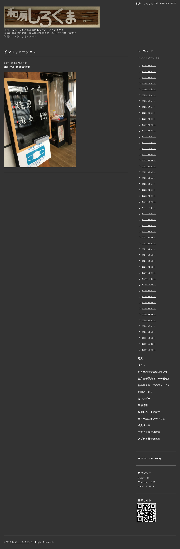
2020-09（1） (149, 290)
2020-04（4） (149, 314)
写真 (140, 358)
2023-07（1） (149, 107)
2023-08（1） (149, 101)
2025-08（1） (149, 71)
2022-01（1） (149, 196)
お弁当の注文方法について (153, 372)
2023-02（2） (149, 125)
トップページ (145, 51)
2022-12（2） (149, 136)
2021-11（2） (149, 207)
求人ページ (144, 425)
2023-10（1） (149, 95)
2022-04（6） (149, 178)
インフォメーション (149, 58)
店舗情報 (143, 405)
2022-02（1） (149, 190)
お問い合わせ (145, 392)
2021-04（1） (149, 249)
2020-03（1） (149, 320)
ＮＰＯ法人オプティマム (151, 418)
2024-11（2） (149, 89)
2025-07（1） (149, 77)
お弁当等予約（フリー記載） (154, 378)
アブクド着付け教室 (149, 432)
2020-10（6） (149, 284)
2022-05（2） (149, 172)
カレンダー (144, 398)
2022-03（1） (149, 184)
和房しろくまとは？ (149, 412)
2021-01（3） (149, 267)
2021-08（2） (149, 225)
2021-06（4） (149, 237)
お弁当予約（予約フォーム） (154, 385)
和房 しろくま (20, 542)
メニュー (143, 365)
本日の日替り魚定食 (17, 67)
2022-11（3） (149, 142)
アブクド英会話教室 (149, 438)
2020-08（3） (149, 296)
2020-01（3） (149, 332)
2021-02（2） (149, 261)
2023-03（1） (149, 119)
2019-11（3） (149, 344)
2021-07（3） (149, 231)
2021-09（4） (149, 219)
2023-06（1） (149, 113)
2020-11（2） (149, 279)
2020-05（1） (149, 308)
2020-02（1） (149, 326)
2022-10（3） (149, 148)
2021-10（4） (149, 213)
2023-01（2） (149, 131)
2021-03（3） (149, 255)
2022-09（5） (149, 154)
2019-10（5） (149, 350)
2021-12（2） (149, 202)
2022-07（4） (149, 160)
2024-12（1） (149, 83)
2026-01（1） (149, 65)
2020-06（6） (149, 302)
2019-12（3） (149, 338)
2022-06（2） (149, 166)
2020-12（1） (149, 273)
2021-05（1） (149, 243)
